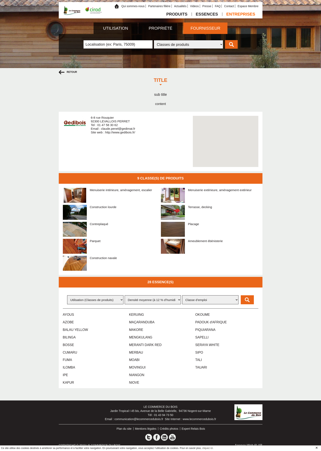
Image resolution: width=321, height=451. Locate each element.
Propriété (160, 28)
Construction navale (103, 258)
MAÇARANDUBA (141, 322)
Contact (229, 6)
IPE (65, 375)
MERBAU (136, 352)
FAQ (217, 6)
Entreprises (240, 14)
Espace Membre (248, 6)
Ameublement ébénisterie (205, 241)
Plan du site (123, 428)
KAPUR (68, 382)
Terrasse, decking (200, 207)
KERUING (136, 314)
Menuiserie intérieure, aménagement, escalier (121, 190)
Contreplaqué (99, 224)
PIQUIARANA (205, 329)
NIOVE (134, 382)
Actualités (180, 6)
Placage (193, 224)
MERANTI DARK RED (145, 345)
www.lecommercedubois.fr (199, 419)
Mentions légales (145, 428)
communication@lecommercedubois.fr (138, 419)
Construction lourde (103, 207)
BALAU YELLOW (75, 329)
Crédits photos (169, 428)
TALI (198, 360)
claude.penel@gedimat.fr (118, 128)
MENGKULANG (140, 337)
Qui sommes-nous (133, 6)
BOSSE (68, 345)
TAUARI (201, 367)
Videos (194, 6)
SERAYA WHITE (207, 345)
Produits (176, 14)
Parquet (95, 241)
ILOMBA (69, 367)
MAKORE (136, 329)
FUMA (67, 360)
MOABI (134, 360)
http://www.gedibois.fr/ (120, 132)
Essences (207, 14)
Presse (206, 6)
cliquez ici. (208, 448)
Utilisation (115, 28)
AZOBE (68, 322)
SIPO (199, 352)
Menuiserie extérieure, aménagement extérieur (220, 190)
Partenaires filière (159, 6)
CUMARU (70, 352)
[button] (225, 137)
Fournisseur (205, 28)
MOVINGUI (137, 367)
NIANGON (136, 375)
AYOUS (68, 314)
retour (68, 72)
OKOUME (202, 314)
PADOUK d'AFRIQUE (211, 322)
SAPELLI (202, 337)
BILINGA (69, 337)
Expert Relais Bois (193, 428)
